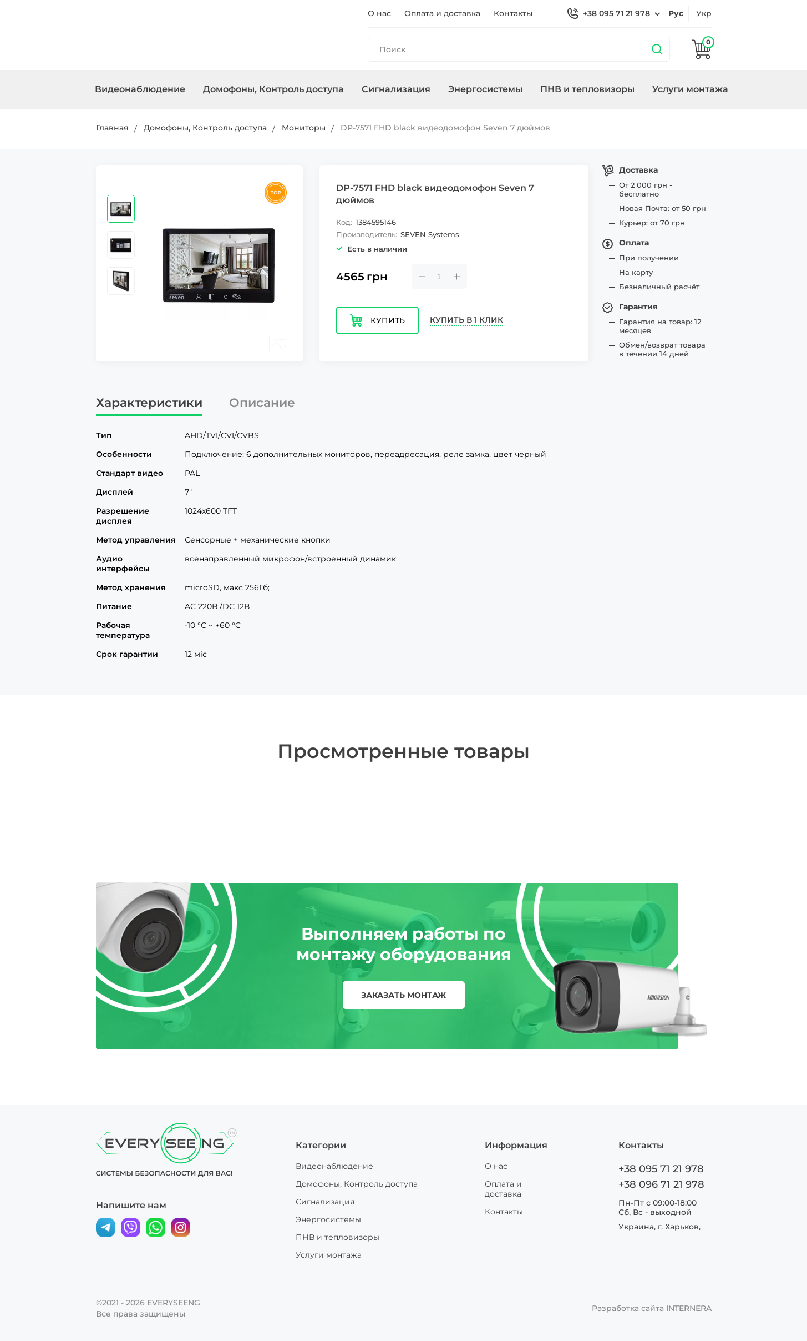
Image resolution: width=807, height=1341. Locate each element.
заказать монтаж (403, 995)
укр (704, 13)
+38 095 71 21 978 (616, 13)
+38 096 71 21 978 (661, 1184)
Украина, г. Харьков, (659, 1227)
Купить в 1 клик (466, 320)
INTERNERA (689, 1308)
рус (675, 13)
